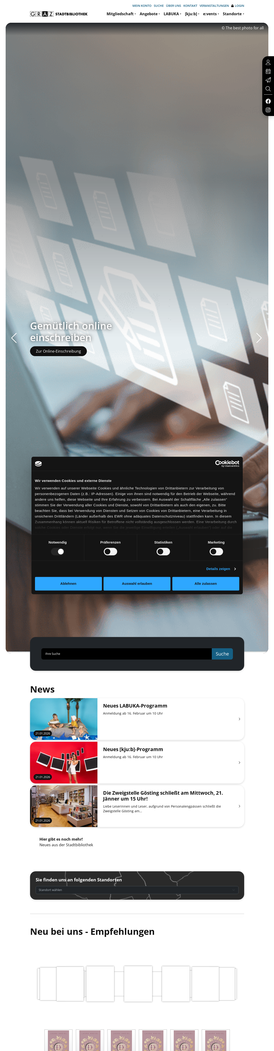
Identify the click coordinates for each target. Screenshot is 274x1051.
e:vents (210, 13)
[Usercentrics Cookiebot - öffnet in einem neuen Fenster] (218, 463)
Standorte (232, 13)
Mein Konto (141, 6)
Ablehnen (68, 584)
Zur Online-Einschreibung (58, 351)
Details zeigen (218, 569)
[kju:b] (191, 13)
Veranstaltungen (214, 6)
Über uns (173, 6)
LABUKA (171, 13)
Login (237, 6)
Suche (159, 6)
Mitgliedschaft (120, 13)
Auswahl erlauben (137, 584)
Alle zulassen (205, 584)
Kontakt (190, 6)
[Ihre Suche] (126, 654)
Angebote (149, 13)
